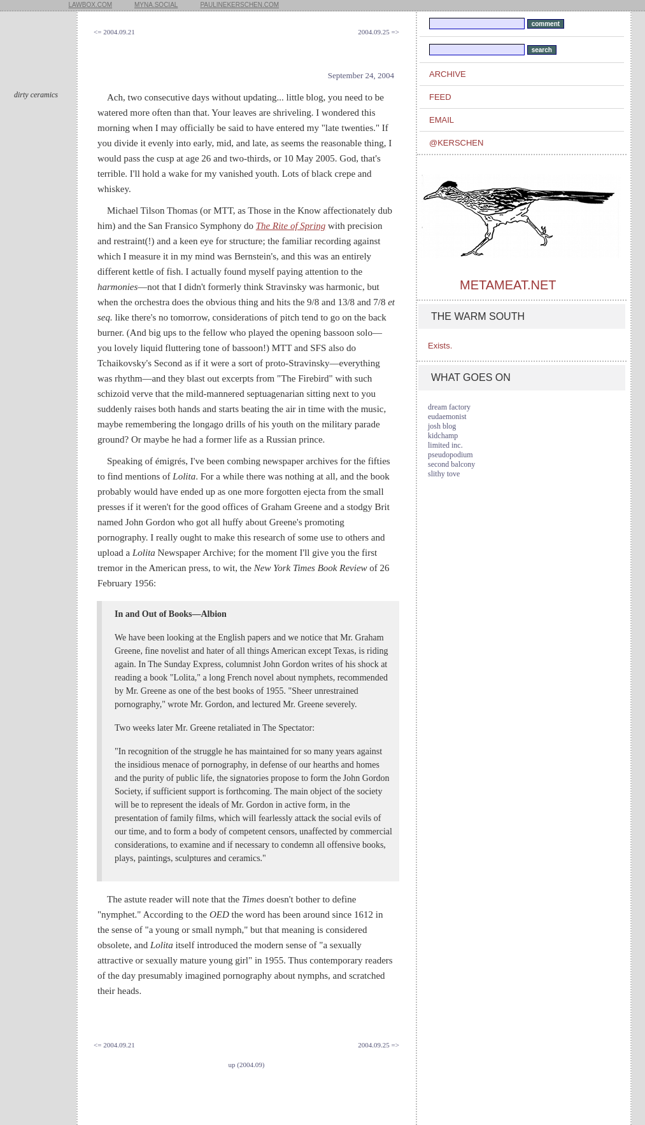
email (441, 120)
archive (447, 74)
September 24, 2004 (361, 75)
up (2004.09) (247, 1064)
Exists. (440, 345)
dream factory (449, 407)
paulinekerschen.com (239, 4)
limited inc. (445, 445)
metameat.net (508, 285)
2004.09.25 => (378, 32)
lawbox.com (91, 4)
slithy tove (444, 473)
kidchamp (443, 435)
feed (440, 97)
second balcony (451, 464)
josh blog (442, 426)
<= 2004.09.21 (114, 32)
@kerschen (456, 143)
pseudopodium (450, 454)
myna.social (156, 4)
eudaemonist (447, 416)
